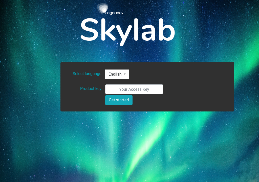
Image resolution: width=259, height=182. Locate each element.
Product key (90, 88)
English (116, 74)
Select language (87, 73)
